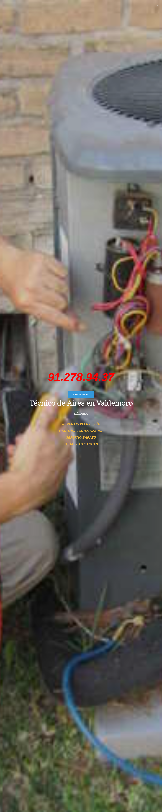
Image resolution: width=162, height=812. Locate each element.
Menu (157, 6)
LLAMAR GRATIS (81, 395)
